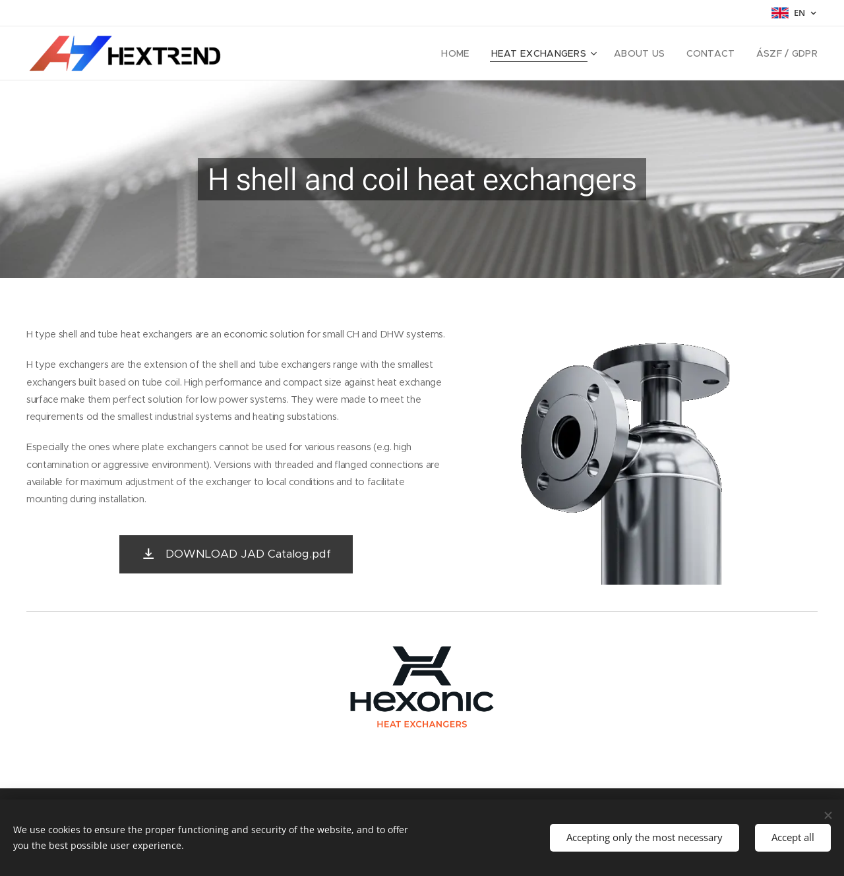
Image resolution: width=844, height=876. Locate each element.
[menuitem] (478, 53)
